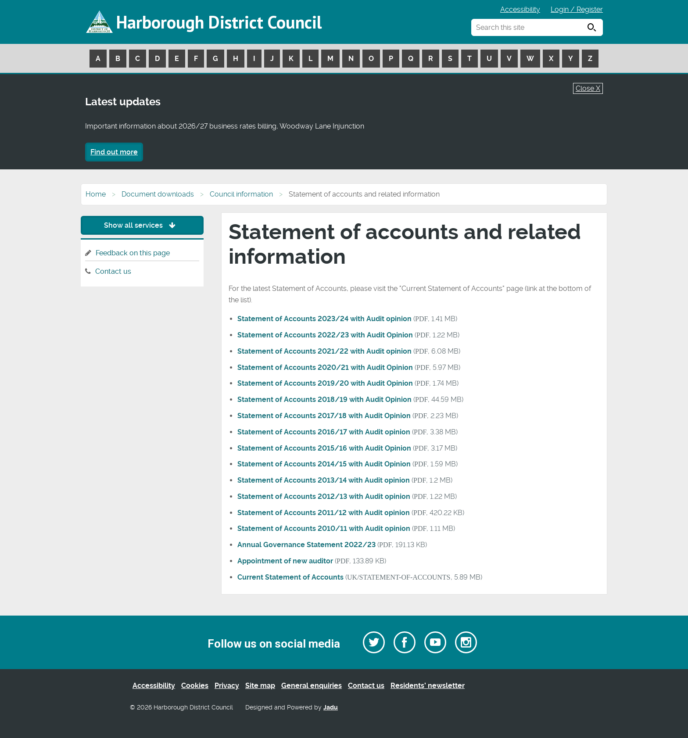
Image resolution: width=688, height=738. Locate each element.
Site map (260, 685)
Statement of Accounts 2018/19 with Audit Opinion (324, 399)
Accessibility (520, 9)
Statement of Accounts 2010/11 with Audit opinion (323, 528)
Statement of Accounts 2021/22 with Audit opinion (324, 351)
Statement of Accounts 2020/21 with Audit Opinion (325, 367)
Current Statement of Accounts (290, 577)
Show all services (142, 225)
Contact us (113, 271)
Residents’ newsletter (428, 685)
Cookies (194, 685)
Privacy (227, 685)
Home (96, 194)
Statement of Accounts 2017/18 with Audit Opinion (324, 416)
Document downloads (158, 194)
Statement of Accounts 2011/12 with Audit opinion (323, 513)
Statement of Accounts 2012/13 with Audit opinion (323, 496)
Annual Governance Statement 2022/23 (306, 545)
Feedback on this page (133, 253)
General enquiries (311, 685)
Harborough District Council (219, 22)
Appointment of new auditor (285, 561)
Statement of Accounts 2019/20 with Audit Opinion (325, 383)
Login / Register (577, 9)
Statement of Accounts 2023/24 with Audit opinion (324, 319)
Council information (241, 194)
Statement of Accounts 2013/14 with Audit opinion (323, 480)
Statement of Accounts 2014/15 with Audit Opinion (324, 464)
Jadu (330, 707)
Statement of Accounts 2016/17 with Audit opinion (323, 432)
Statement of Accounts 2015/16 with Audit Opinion (324, 448)
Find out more (114, 152)
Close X (588, 88)
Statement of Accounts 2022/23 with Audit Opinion (325, 335)
